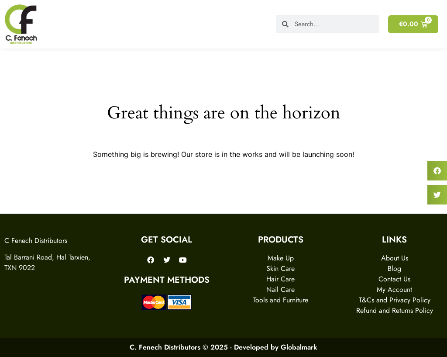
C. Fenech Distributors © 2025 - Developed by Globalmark (223, 347)
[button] (437, 170)
